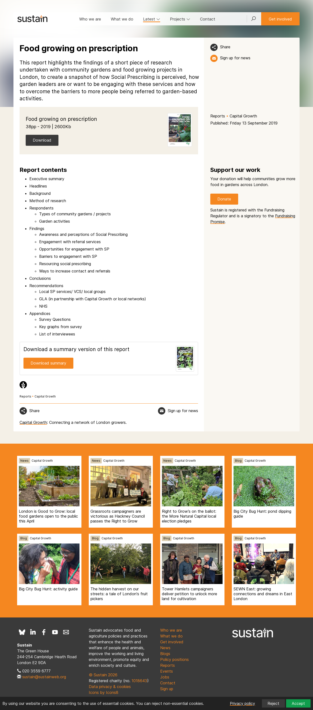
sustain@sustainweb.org (44, 676)
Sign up (166, 688)
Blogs (165, 653)
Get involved (280, 19)
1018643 (139, 680)
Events (166, 671)
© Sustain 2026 (103, 674)
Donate (224, 199)
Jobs (164, 677)
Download (42, 140)
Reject (273, 703)
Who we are (90, 19)
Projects (180, 19)
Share (225, 46)
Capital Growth (243, 116)
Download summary (48, 363)
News (24, 460)
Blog (238, 460)
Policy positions (174, 659)
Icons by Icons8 (103, 692)
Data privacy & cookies (110, 686)
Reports (217, 116)
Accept (298, 703)
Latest (151, 19)
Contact (207, 19)
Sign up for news (235, 57)
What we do (122, 19)
